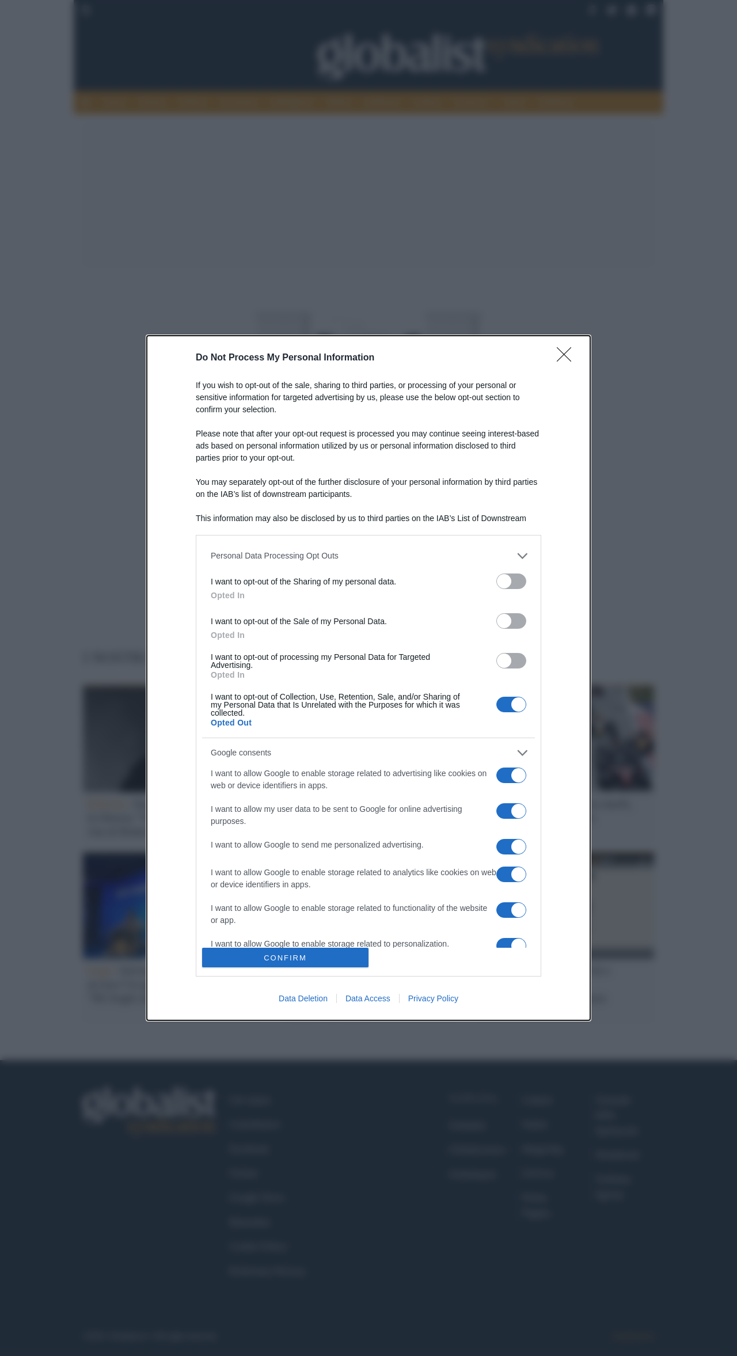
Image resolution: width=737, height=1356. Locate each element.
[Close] (568, 358)
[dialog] (368, 678)
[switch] (511, 581)
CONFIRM (285, 958)
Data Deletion (303, 998)
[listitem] (368, 556)
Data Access (367, 998)
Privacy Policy (433, 998)
